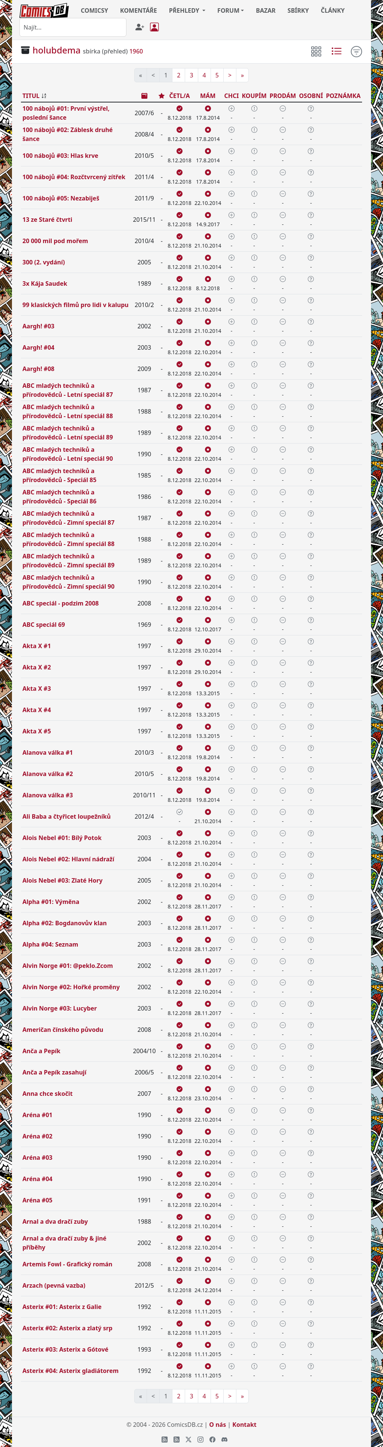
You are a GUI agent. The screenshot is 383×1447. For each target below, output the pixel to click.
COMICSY (94, 10)
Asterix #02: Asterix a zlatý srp (67, 1328)
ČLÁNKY (333, 10)
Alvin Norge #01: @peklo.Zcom (67, 966)
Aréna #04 (37, 1179)
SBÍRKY (298, 10)
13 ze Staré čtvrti (47, 219)
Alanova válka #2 (47, 774)
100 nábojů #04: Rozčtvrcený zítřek (73, 177)
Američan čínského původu (62, 1030)
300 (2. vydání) (43, 262)
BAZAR (266, 10)
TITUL (31, 96)
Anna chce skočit (47, 1093)
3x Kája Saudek (44, 283)
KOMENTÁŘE (138, 10)
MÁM (207, 96)
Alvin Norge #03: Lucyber (59, 1008)
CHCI (231, 96)
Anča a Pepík (41, 1051)
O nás (217, 1424)
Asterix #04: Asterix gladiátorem (70, 1371)
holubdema (56, 50)
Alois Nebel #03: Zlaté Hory (62, 880)
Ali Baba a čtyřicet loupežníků (66, 816)
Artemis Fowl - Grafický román (67, 1264)
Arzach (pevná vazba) (53, 1285)
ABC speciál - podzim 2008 (60, 603)
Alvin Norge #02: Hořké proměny (71, 987)
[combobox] (72, 27)
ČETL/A (179, 96)
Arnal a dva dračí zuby (55, 1221)
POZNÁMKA (343, 96)
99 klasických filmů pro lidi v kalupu (75, 305)
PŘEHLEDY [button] (185, 10)
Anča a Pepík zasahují (54, 1072)
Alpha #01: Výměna (50, 902)
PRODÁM (283, 96)
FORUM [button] (228, 10)
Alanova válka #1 (47, 752)
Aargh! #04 (38, 347)
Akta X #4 (36, 710)
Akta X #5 (36, 731)
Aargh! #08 (38, 369)
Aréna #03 (37, 1157)
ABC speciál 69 (43, 624)
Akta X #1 (36, 646)
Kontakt (244, 1424)
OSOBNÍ (311, 96)
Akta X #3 (36, 688)
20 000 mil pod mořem (55, 241)
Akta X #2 (36, 667)
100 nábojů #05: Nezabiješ (60, 198)
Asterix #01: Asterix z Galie (62, 1307)
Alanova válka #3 (47, 795)
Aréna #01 (37, 1115)
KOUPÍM (254, 96)
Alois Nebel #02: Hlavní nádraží (68, 859)
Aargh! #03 (38, 326)
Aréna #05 (37, 1200)
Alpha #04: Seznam (50, 944)
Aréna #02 (37, 1136)
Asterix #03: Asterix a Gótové (65, 1349)
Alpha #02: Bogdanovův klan (64, 923)
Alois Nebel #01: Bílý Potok (62, 838)
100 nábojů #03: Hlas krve (60, 155)
